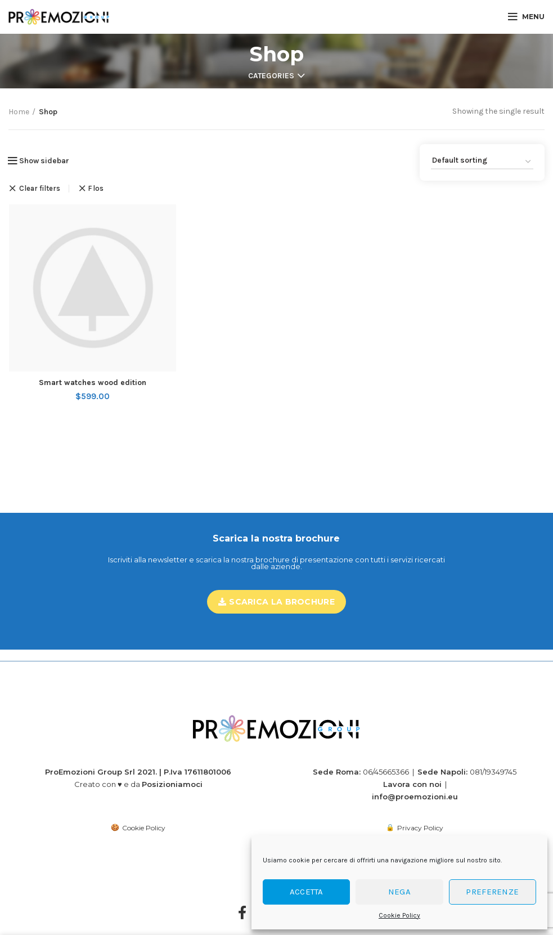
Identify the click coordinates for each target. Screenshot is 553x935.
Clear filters (39, 189)
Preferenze (492, 892)
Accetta (306, 892)
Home (18, 112)
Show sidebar (44, 161)
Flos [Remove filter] (96, 188)
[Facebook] (242, 902)
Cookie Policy (399, 915)
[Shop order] (482, 162)
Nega (399, 892)
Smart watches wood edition (92, 383)
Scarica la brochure (276, 602)
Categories (271, 76)
